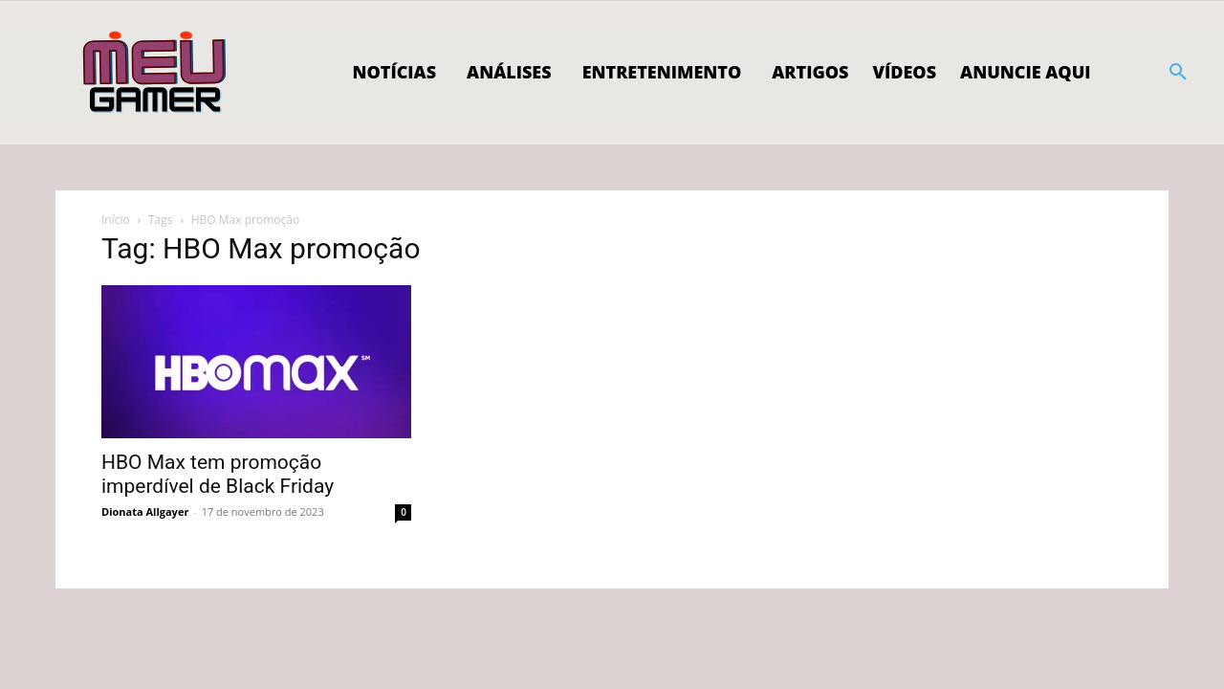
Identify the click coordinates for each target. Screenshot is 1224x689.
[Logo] (155, 73)
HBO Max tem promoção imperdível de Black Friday (217, 474)
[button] (1178, 73)
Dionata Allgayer (144, 511)
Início (115, 219)
